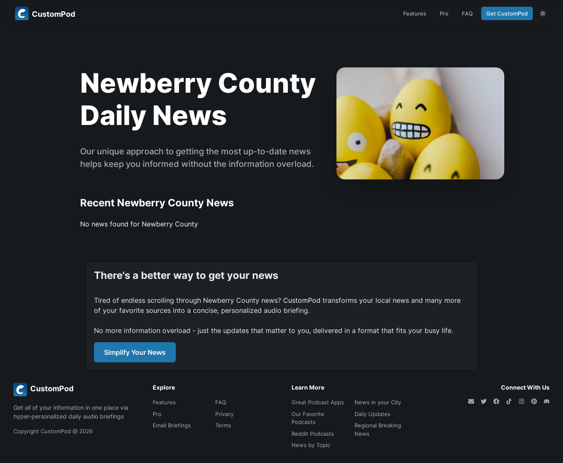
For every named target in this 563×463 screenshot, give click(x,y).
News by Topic (311, 445)
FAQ (467, 13)
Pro (444, 13)
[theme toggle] (543, 13)
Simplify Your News (135, 352)
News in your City (377, 402)
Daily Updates (372, 414)
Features (414, 13)
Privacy (224, 414)
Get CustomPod (507, 13)
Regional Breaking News (377, 429)
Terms (223, 425)
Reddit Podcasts (313, 433)
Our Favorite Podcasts (308, 418)
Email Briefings (172, 425)
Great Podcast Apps (318, 402)
